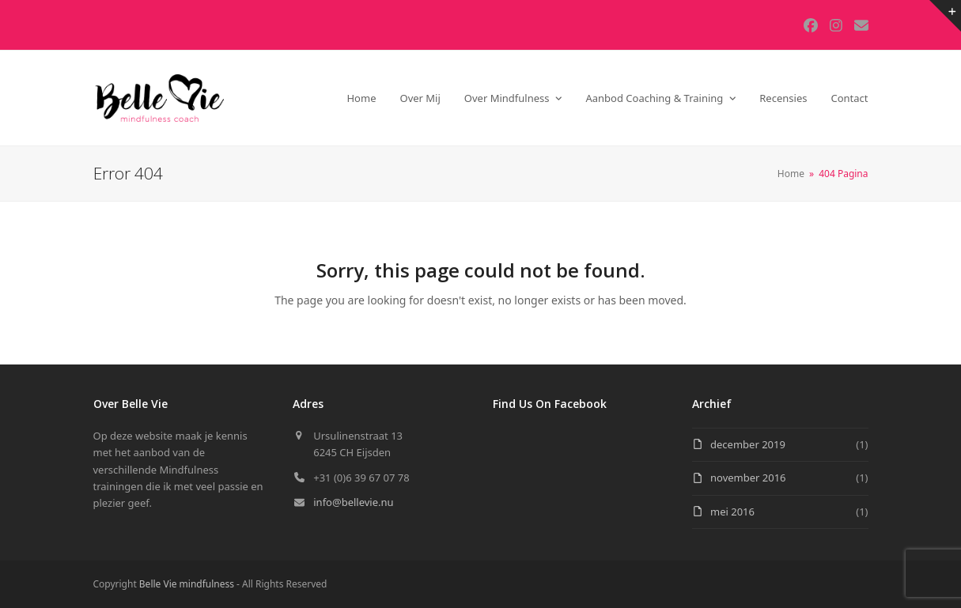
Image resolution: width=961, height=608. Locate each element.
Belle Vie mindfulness (186, 584)
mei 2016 (732, 511)
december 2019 (747, 444)
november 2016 (748, 477)
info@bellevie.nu (353, 502)
